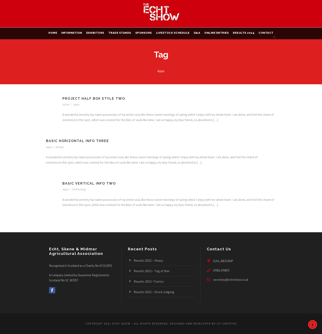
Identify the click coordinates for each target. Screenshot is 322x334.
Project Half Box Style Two (93, 99)
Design (60, 147)
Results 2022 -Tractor (149, 281)
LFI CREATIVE (227, 323)
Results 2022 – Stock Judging (154, 292)
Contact (266, 32)
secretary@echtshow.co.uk (230, 280)
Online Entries (216, 32)
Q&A (197, 32)
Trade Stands (119, 32)
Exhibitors (95, 32)
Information (71, 32)
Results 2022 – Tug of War (152, 271)
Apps (76, 104)
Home (52, 32)
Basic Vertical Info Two (89, 183)
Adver (66, 104)
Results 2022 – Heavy (148, 260)
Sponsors (143, 32)
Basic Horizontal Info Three (77, 141)
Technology (79, 189)
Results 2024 (243, 32)
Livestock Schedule (173, 32)
